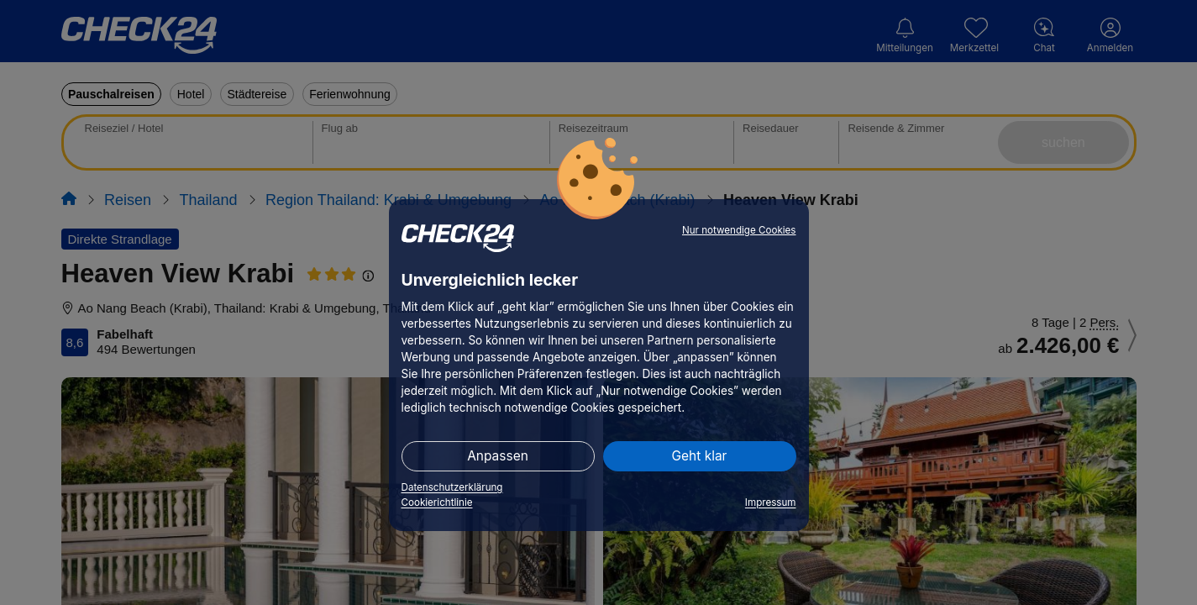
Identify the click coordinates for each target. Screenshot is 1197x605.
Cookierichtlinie (437, 502)
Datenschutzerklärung (452, 487)
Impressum (770, 502)
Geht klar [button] (699, 456)
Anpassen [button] (497, 456)
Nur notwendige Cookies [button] (739, 230)
